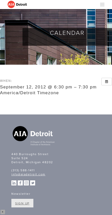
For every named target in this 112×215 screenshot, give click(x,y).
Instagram (26, 182)
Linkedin (13, 182)
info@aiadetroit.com (28, 174)
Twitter (32, 182)
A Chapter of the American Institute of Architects (34, 136)
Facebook (20, 182)
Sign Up (22, 203)
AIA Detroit (18, 4)
